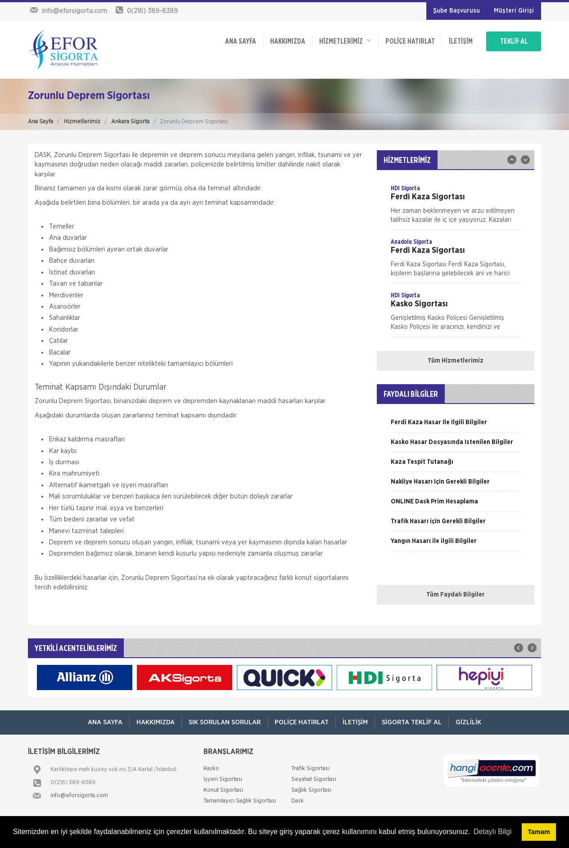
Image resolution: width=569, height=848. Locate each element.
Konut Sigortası (223, 790)
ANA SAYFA (240, 41)
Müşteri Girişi (514, 11)
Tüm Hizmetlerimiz (455, 361)
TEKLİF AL (514, 41)
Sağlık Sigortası (311, 790)
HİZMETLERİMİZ (345, 40)
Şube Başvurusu (456, 11)
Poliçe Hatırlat (410, 41)
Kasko (211, 769)
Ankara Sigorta (130, 122)
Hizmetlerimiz (82, 122)
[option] (455, 207)
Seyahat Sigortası (313, 779)
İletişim (461, 41)
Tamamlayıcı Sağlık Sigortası (239, 801)
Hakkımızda (287, 41)
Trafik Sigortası (310, 769)
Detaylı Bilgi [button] (492, 831)
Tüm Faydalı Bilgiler (455, 595)
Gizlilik (468, 722)
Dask (297, 801)
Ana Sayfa (40, 122)
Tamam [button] (539, 831)
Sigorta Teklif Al (412, 722)
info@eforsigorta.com (79, 796)
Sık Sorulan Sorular (225, 722)
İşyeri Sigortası (222, 779)
